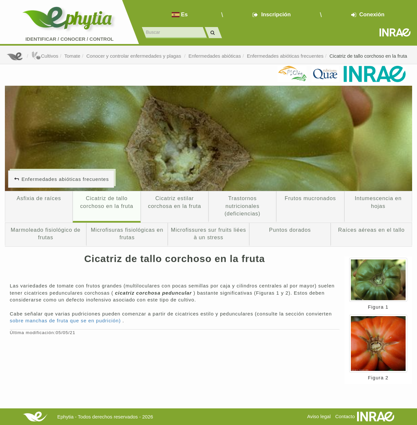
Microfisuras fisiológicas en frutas (127, 234)
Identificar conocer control (69, 39)
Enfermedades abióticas (214, 56)
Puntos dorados (290, 230)
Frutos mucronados (310, 198)
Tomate (72, 56)
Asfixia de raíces (39, 198)
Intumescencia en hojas (378, 202)
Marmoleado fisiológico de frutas (45, 234)
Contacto (345, 416)
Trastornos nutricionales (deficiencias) (242, 205)
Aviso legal (319, 416)
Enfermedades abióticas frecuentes (285, 56)
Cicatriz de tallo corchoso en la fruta (368, 56)
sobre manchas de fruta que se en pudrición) (66, 320)
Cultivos (44, 56)
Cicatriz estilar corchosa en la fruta (174, 202)
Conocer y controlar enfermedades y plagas (134, 56)
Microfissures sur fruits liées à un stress (208, 234)
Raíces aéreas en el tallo (371, 230)
